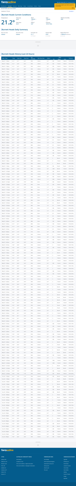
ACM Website (18, 459)
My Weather (4, 6)
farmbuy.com (66, 461)
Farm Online (66, 470)
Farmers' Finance (67, 474)
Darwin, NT (3, 474)
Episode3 (65, 478)
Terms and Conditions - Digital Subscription (24, 463)
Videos (35, 6)
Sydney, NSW (3, 459)
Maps (25, 6)
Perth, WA (3, 465)
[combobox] (72, 11)
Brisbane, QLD (4, 463)
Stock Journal (46, 465)
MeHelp (65, 472)
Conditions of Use (19, 461)
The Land (46, 470)
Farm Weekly (46, 459)
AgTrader (65, 459)
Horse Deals (66, 467)
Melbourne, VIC (4, 461)
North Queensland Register (49, 461)
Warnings (20, 6)
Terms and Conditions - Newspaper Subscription (25, 465)
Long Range (30, 6)
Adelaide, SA (3, 467)
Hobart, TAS (3, 472)
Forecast (15, 6)
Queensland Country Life (49, 463)
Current (9, 6)
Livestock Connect (67, 465)
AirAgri (65, 476)
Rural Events (66, 463)
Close (73, 7)
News (39, 6)
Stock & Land (46, 467)
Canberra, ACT (4, 470)
